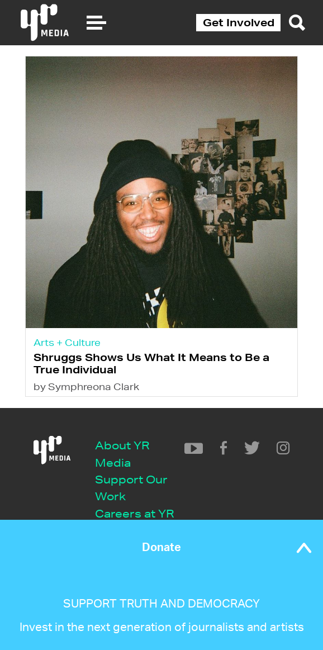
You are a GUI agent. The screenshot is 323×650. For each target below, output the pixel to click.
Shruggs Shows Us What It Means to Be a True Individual (151, 363)
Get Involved (238, 22)
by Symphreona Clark (86, 386)
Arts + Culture (67, 342)
